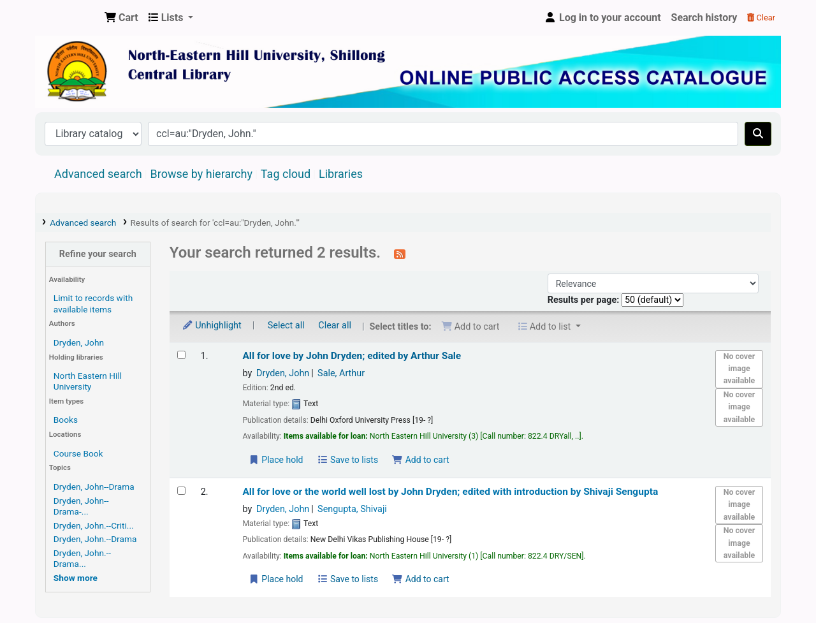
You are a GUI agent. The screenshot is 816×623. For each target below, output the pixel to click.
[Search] (758, 134)
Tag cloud (285, 173)
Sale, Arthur (341, 373)
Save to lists (347, 460)
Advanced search (98, 173)
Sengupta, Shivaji (352, 509)
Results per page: (585, 300)
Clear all (334, 325)
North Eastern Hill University (88, 381)
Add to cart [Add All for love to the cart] (420, 460)
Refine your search (97, 254)
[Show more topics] (76, 578)
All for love (351, 356)
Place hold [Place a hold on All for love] (275, 460)
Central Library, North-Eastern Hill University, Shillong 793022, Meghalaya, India (67, 18)
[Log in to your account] (602, 18)
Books (66, 419)
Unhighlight (212, 325)
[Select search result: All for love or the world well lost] (181, 491)
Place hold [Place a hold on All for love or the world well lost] (275, 579)
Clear (761, 17)
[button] (121, 18)
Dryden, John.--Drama (95, 539)
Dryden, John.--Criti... (94, 525)
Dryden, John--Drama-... (81, 506)
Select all (286, 325)
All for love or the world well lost (450, 491)
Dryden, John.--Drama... (82, 558)
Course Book (78, 453)
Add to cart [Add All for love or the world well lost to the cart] (420, 579)
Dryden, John (79, 342)
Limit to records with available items (93, 303)
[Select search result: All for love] (181, 355)
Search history (704, 17)
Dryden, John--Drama (94, 486)
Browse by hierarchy (201, 173)
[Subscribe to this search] (399, 254)
